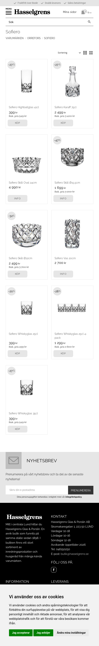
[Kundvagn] (85, 12)
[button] (9, 14)
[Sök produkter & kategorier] (45, 21)
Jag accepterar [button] (21, 632)
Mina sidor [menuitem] (70, 11)
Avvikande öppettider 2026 (68, 544)
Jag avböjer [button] (43, 632)
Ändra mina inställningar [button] (71, 632)
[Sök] (89, 22)
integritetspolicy (73, 497)
